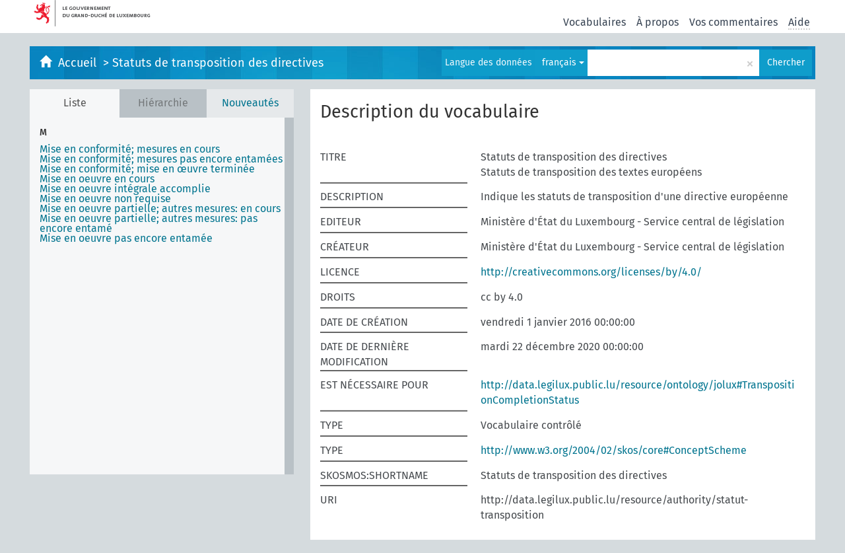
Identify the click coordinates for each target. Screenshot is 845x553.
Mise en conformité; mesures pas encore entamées (161, 159)
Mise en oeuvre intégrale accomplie (125, 188)
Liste (74, 102)
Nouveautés (250, 102)
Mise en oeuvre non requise (105, 198)
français (563, 62)
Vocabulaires (594, 22)
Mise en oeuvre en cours (97, 178)
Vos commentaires (733, 22)
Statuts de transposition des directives (217, 62)
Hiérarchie (163, 102)
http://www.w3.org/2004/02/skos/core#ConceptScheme (614, 450)
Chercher (786, 62)
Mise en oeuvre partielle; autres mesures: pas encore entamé (148, 223)
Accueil (79, 62)
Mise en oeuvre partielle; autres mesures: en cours (160, 208)
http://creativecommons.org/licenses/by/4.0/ (591, 272)
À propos (657, 22)
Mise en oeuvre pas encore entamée (126, 238)
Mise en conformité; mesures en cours (130, 149)
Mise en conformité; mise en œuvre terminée (147, 169)
